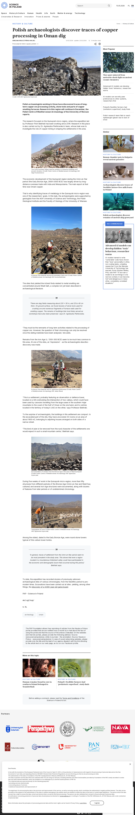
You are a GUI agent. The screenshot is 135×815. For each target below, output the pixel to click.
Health (39, 13)
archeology (29, 615)
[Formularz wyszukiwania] (93, 5)
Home (118, 23)
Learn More (83, 803)
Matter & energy (65, 13)
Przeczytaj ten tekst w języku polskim (24, 44)
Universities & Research (11, 17)
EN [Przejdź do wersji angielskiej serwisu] (132, 6)
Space (4, 13)
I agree (97, 803)
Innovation (29, 17)
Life (46, 13)
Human (30, 13)
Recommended (115, 224)
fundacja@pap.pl (65, 796)
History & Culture (17, 13)
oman (41, 615)
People (56, 17)
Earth (52, 13)
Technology (80, 13)
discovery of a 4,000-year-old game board (50, 587)
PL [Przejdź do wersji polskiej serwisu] (129, 6)
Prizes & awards (43, 17)
